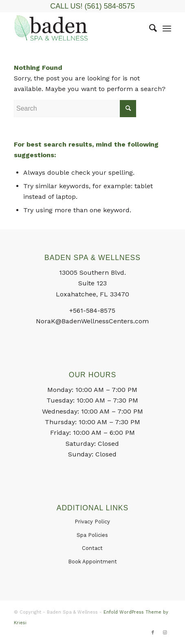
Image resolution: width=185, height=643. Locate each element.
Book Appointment (92, 561)
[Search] (149, 28)
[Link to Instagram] (165, 633)
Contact (92, 548)
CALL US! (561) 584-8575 (92, 6)
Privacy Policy (92, 521)
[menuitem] (149, 28)
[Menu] (167, 28)
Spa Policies (92, 535)
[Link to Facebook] (153, 633)
